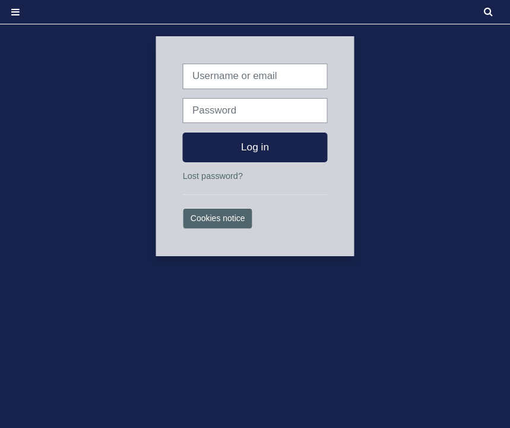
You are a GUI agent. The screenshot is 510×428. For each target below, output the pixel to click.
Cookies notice (218, 218)
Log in (255, 147)
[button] (489, 12)
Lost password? (213, 176)
